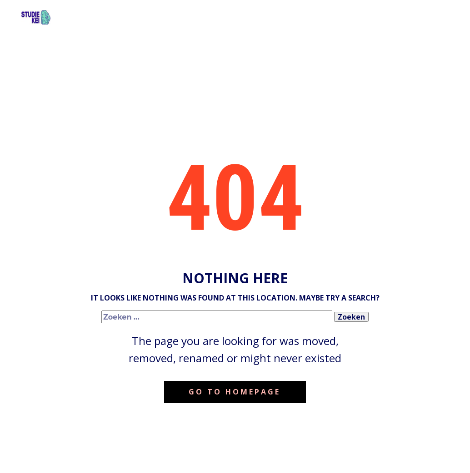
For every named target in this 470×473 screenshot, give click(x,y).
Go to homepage (234, 392)
